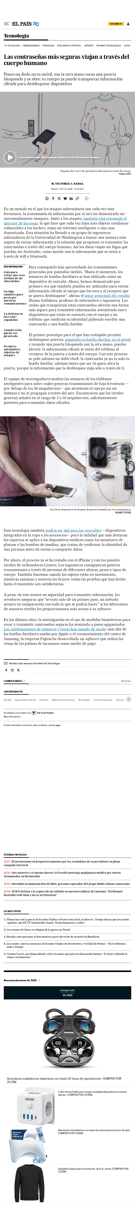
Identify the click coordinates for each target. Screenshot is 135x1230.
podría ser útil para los (73, 530)
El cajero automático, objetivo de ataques (12, 351)
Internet (89, 45)
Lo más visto (12, 911)
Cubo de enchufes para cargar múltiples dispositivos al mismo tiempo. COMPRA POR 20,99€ (92, 1093)
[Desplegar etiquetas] (128, 699)
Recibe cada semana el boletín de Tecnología (34, 663)
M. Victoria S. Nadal (67, 183)
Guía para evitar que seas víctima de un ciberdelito (14, 277)
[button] (67, 130)
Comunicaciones (102, 699)
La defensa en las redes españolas (13, 317)
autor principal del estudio (107, 295)
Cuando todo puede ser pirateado (13, 333)
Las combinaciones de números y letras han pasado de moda (55, 629)
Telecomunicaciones (63, 699)
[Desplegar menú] (7, 24)
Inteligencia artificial (69, 45)
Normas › (126, 681)
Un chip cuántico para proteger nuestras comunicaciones (15, 297)
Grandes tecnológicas (108, 45)
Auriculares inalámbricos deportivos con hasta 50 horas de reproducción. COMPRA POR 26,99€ (64, 1080)
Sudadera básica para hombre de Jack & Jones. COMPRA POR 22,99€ (93, 1170)
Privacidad (48, 45)
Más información (13, 716)
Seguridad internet (25, 699)
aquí (58, 725)
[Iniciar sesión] (128, 24)
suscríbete (116, 24)
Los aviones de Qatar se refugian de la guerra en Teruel (38, 929)
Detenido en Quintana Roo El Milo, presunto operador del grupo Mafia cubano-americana (71, 884)
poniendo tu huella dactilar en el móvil (97, 339)
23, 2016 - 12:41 (72, 189)
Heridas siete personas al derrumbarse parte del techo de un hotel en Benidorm (53, 936)
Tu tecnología (12, 45)
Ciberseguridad (31, 45)
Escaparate (67, 992)
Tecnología (16, 36)
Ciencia (119, 699)
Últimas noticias (15, 854)
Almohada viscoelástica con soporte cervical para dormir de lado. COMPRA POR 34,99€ (94, 1132)
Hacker (8, 699)
